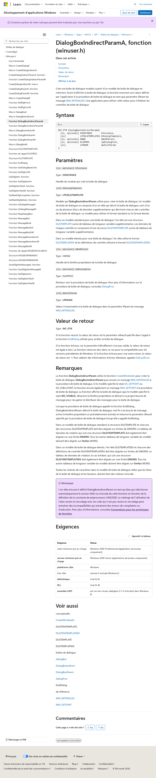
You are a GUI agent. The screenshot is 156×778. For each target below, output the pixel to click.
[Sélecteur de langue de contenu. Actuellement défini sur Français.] (11, 756)
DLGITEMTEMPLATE (117, 228)
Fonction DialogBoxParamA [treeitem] (22, 135)
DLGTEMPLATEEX (65, 242)
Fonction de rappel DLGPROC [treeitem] (23, 153)
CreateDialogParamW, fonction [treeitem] (23, 93)
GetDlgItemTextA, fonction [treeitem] (21, 185)
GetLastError (143, 357)
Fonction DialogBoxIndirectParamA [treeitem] (26, 121)
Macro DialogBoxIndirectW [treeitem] (22, 130)
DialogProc (108, 286)
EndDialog (73, 339)
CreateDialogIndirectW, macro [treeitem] (23, 84)
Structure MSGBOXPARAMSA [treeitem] (23, 255)
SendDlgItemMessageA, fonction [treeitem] (24, 264)
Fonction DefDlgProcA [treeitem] (19, 102)
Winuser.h (126, 34)
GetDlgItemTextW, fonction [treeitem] (22, 190)
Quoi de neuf (128, 12)
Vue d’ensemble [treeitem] (16, 60)
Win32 (88, 34)
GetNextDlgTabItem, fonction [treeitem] (23, 199)
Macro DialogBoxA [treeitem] (18, 111)
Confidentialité (106, 763)
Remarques (63, 76)
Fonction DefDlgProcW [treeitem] (20, 107)
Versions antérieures (58, 763)
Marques (102, 768)
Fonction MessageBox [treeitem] (19, 218)
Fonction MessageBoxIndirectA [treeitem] (24, 236)
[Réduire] (44, 34)
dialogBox (61, 659)
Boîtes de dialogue (109, 34)
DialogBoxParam (65, 672)
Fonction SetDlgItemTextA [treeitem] (21, 278)
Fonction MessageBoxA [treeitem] (20, 223)
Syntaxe (62, 63)
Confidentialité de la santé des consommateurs (26, 768)
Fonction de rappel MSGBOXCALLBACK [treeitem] (28, 250)
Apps (79, 34)
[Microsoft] (6, 4)
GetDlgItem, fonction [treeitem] (19, 176)
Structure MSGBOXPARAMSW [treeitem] (23, 260)
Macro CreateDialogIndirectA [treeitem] (23, 70)
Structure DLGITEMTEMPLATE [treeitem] (23, 148)
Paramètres (63, 67)
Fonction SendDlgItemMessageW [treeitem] (25, 269)
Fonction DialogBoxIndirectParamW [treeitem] (26, 125)
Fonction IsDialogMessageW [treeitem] (22, 209)
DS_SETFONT (131, 383)
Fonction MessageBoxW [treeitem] (20, 246)
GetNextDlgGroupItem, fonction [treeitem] (24, 195)
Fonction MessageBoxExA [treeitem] (21, 227)
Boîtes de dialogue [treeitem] (15, 47)
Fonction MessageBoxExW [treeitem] (21, 232)
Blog (74, 763)
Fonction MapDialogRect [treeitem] (21, 213)
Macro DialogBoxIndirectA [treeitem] (21, 116)
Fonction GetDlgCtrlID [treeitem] (19, 172)
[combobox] (26, 41)
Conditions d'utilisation (66, 768)
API (96, 34)
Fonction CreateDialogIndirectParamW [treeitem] (27, 79)
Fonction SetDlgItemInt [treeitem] (20, 273)
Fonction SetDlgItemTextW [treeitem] (21, 283)
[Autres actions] (149, 34)
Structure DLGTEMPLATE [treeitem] (21, 158)
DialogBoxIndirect (65, 665)
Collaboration (88, 763)
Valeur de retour (66, 72)
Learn (58, 34)
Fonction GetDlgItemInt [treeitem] (20, 181)
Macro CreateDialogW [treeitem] (19, 98)
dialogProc (62, 678)
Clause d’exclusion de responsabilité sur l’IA (24, 763)
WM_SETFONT (128, 387)
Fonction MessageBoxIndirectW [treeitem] (24, 241)
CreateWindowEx (125, 375)
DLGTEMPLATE (64, 223)
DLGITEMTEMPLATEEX (138, 242)
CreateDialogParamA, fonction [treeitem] (23, 88)
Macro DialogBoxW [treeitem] (18, 144)
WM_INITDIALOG (75, 100)
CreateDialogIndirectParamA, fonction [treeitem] (27, 74)
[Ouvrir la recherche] (135, 4)
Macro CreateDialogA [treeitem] (19, 65)
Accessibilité (86, 768)
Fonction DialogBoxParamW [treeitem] (22, 139)
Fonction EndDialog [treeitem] (18, 162)
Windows (68, 34)
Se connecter (146, 4)
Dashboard (145, 12)
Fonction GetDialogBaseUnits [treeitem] (23, 167)
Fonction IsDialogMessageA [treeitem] (22, 204)
